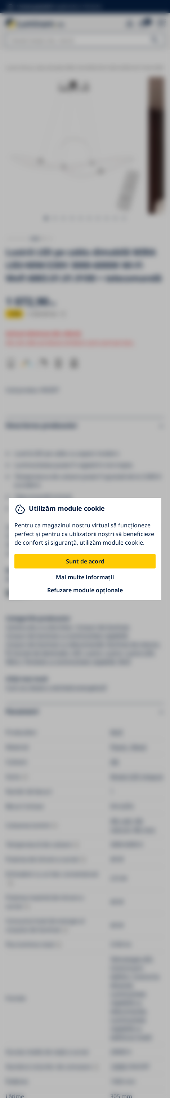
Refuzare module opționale (85, 590)
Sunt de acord (85, 561)
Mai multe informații (85, 577)
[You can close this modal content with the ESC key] (85, 549)
